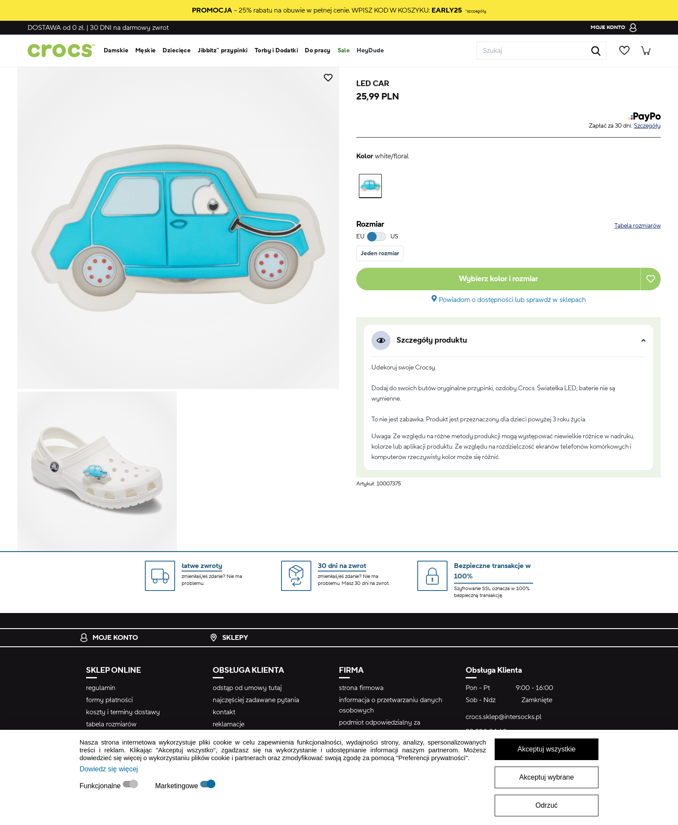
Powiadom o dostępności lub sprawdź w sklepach (512, 299)
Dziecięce (177, 51)
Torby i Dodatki (276, 51)
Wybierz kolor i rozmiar (498, 279)
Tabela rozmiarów (637, 226)
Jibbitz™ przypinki (223, 51)
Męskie (145, 51)
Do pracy (317, 51)
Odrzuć (546, 805)
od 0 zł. (56, 27)
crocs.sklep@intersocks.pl (503, 717)
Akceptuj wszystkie (547, 749)
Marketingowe (177, 786)
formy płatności (109, 700)
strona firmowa (361, 688)
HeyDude (370, 51)
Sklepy (228, 637)
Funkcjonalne (101, 786)
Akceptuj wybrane (546, 777)
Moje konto (109, 637)
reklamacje (228, 724)
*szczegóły (475, 11)
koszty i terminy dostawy (123, 712)
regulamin (100, 688)
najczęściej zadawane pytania (256, 700)
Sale (344, 51)
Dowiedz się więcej (109, 769)
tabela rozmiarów (111, 724)
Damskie (116, 51)
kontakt (224, 712)
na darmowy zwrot (129, 27)
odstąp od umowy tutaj (247, 688)
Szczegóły (647, 126)
